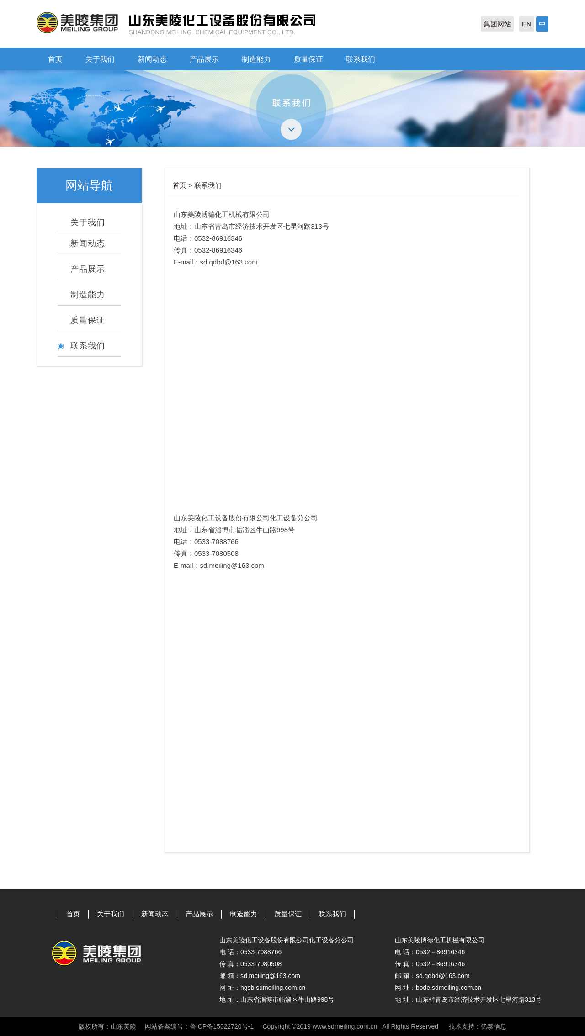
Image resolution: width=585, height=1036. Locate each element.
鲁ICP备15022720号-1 (222, 1026)
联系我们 (360, 59)
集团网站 (497, 24)
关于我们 (100, 59)
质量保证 (308, 59)
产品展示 (204, 59)
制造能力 (256, 59)
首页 (55, 59)
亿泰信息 (493, 1026)
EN (527, 24)
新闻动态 (152, 59)
